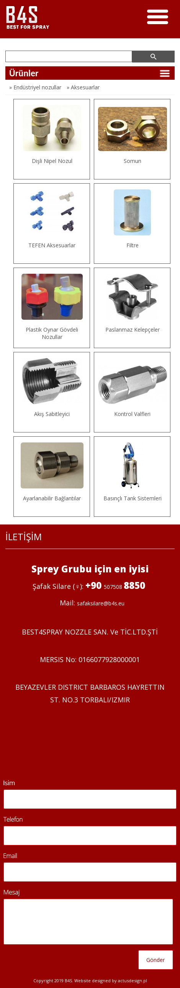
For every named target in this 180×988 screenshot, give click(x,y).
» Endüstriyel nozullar (35, 87)
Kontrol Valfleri (132, 414)
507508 (114, 586)
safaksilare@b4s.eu (100, 603)
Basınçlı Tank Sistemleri (132, 498)
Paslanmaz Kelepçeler (132, 329)
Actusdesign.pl (132, 980)
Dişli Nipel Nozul (52, 160)
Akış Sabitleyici (52, 414)
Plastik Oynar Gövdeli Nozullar (52, 333)
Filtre (132, 245)
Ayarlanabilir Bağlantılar (52, 498)
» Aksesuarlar (83, 87)
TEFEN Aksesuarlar (51, 245)
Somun (132, 160)
